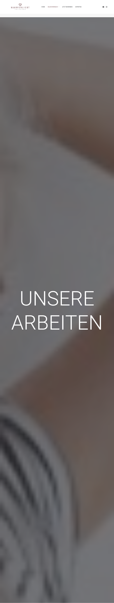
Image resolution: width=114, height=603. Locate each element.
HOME (45, 8)
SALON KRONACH (56, 8)
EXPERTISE (81, 8)
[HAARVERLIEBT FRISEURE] (21, 8)
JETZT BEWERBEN (70, 8)
